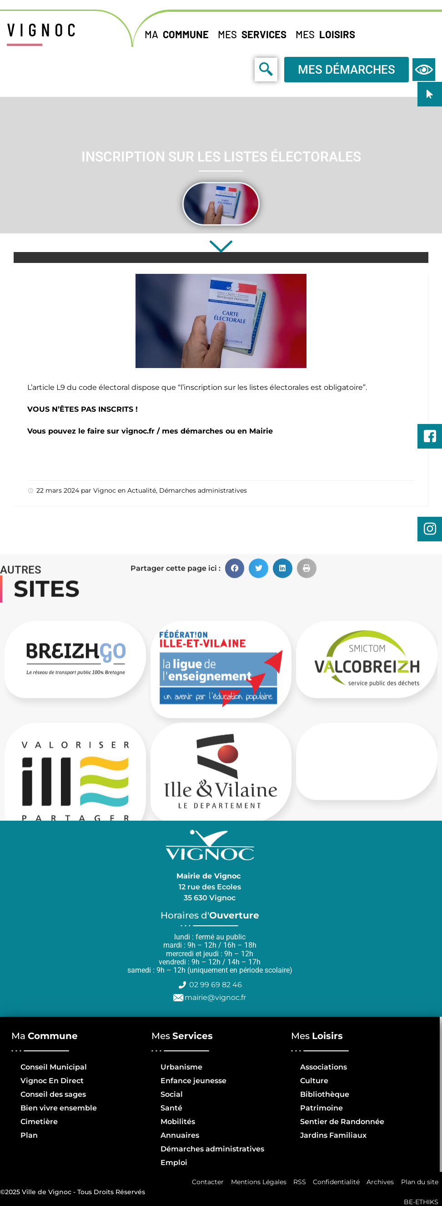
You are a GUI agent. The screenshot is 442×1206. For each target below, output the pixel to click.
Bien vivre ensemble (58, 1108)
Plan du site (419, 1182)
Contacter (206, 1182)
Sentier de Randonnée (342, 1121)
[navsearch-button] (245, 69)
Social (172, 1094)
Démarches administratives (203, 490)
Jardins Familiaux (333, 1135)
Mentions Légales (257, 1182)
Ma (179, 34)
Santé (171, 1108)
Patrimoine (321, 1108)
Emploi (174, 1162)
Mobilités (178, 1121)
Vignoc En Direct (52, 1080)
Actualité (141, 490)
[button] (235, 792)
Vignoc (104, 490)
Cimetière (39, 1121)
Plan (29, 1135)
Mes (254, 34)
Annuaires (180, 1135)
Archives (379, 1182)
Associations (323, 1067)
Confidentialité (335, 1182)
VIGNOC (43, 29)
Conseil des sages (53, 1094)
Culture (314, 1080)
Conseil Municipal (53, 1067)
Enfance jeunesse (193, 1080)
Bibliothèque (324, 1094)
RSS (298, 1182)
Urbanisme (181, 1067)
